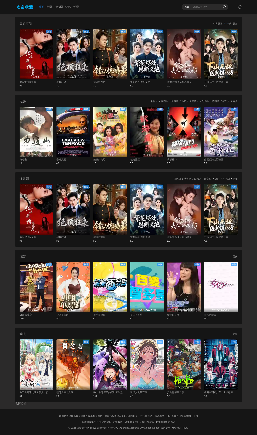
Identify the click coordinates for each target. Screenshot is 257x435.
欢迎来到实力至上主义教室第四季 (221, 392)
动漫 (76, 6)
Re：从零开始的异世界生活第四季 (110, 392)
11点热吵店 (26, 314)
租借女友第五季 (138, 392)
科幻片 (185, 101)
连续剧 (59, 6)
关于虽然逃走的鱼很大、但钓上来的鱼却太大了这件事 (36, 392)
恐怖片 (205, 101)
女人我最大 (210, 314)
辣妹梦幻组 (99, 159)
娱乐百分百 (99, 314)
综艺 (68, 6)
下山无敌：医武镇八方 (216, 82)
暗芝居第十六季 (64, 392)
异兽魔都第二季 (175, 392)
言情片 (195, 101)
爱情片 (174, 101)
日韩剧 (197, 178)
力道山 (23, 159)
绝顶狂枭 (61, 82)
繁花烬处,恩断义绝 (140, 82)
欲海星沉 (135, 159)
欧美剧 (208, 178)
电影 (49, 6)
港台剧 (187, 178)
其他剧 (226, 178)
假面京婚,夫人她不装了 (179, 82)
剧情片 (215, 101)
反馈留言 (176, 427)
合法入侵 (61, 159)
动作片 (154, 101)
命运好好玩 (173, 314)
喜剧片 (164, 101)
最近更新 (165, 427)
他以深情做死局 (28, 82)
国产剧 (177, 178)
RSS (185, 427)
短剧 (217, 178)
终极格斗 (172, 159)
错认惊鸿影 (99, 82)
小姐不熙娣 (62, 314)
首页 (41, 6)
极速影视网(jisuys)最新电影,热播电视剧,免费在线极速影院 (108, 427)
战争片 (226, 101)
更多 (235, 23)
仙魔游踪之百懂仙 (213, 159)
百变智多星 (136, 314)
